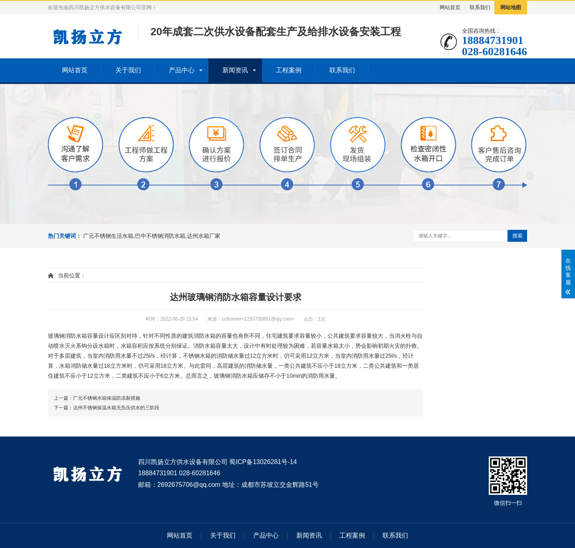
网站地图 (510, 7)
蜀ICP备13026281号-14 (263, 461)
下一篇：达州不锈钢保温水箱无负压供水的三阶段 (106, 408)
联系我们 (480, 7)
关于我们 (128, 70)
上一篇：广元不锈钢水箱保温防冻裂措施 (97, 398)
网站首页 (450, 7)
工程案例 (288, 70)
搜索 (517, 236)
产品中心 (181, 70)
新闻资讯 (235, 70)
